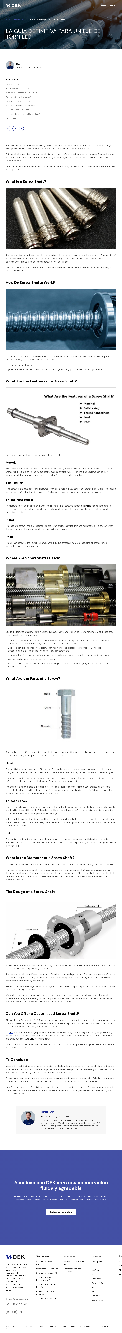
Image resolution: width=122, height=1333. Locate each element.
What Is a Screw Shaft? (15, 84)
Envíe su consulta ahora (61, 1212)
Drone (94, 1274)
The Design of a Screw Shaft (17, 110)
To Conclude (11, 118)
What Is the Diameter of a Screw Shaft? (21, 106)
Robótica (95, 1270)
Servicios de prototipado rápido (74, 1263)
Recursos (18, 20)
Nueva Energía (97, 1300)
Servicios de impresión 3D (46, 1298)
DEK (11, 1032)
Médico (95, 1266)
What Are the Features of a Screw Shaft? (22, 93)
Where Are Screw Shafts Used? (18, 97)
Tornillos (87, 506)
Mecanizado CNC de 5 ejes (47, 1269)
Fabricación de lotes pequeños (72, 1270)
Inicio (8, 20)
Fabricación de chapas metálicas (45, 1292)
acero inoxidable (55, 469)
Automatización (98, 1279)
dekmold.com (31, 1326)
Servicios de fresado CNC (46, 1273)
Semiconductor (98, 1287)
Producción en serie (72, 1276)
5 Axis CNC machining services (38, 1039)
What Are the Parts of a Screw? (18, 101)
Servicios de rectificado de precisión (47, 1285)
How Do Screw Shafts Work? (17, 89)
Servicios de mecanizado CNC (46, 1263)
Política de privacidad (105, 1327)
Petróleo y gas (98, 1283)
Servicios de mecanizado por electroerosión (46, 1278)
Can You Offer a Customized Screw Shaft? (23, 114)
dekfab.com (42, 1326)
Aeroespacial (97, 1262)
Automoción (96, 1291)
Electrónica (96, 1296)
